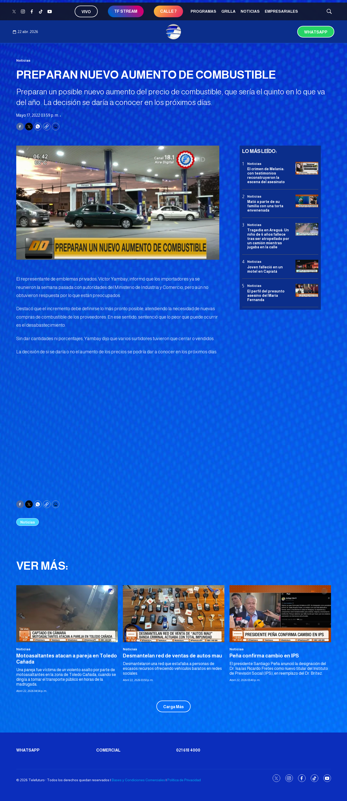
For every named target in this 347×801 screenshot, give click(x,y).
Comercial (108, 750)
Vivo (86, 12)
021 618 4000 (188, 750)
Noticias (250, 11)
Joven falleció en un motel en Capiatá (265, 269)
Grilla (228, 11)
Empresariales (281, 11)
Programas (203, 11)
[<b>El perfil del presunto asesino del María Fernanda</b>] (306, 290)
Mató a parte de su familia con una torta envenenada (265, 206)
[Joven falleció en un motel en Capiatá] (306, 266)
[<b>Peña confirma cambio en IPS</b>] (280, 613)
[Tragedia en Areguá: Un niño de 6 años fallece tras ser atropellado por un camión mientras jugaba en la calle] (306, 229)
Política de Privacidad (184, 780)
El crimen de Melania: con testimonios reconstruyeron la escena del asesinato (266, 175)
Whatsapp (315, 32)
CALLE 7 (168, 11)
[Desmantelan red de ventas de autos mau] (173, 613)
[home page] (173, 31)
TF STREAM (125, 11)
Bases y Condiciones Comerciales (138, 780)
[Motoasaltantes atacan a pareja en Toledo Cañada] (67, 613)
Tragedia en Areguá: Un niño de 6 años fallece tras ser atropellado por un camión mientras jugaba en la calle (268, 238)
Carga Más (173, 707)
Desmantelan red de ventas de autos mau (172, 655)
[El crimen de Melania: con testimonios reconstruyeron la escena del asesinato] (306, 168)
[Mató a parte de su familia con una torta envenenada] (306, 201)
